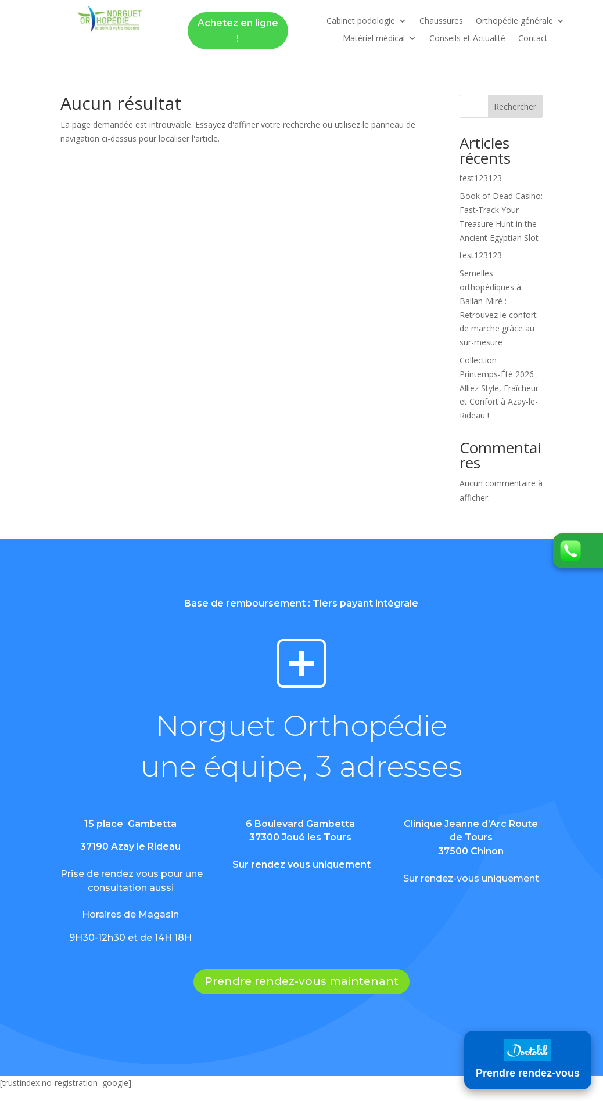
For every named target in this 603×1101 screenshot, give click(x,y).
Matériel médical (374, 39)
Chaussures (441, 21)
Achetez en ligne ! (238, 30)
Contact (533, 39)
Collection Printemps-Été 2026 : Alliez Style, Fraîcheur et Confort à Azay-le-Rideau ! (499, 388)
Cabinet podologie (360, 21)
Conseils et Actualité (467, 39)
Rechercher (515, 106)
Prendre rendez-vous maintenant (301, 981)
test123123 (481, 177)
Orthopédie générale (514, 21)
